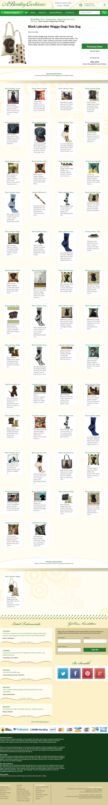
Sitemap (38, 798)
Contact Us (70, 12)
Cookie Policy (39, 796)
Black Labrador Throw (12, 88)
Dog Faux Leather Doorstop (14, 384)
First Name (61, 638)
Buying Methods (55, 12)
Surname (86, 638)
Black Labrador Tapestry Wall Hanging (72, 88)
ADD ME (94, 650)
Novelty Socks (4, 787)
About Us (42, 12)
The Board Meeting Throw (14, 491)
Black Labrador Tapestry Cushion (16, 232)
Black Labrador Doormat (93, 122)
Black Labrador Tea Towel (40, 122)
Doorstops (3, 794)
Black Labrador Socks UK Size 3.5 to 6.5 (72, 192)
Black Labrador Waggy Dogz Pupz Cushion (73, 491)
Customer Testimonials (42, 787)
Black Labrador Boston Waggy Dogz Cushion (20, 416)
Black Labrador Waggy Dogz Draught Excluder (74, 161)
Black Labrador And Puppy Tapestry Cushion (74, 306)
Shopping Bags (51, 19)
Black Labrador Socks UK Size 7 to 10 (71, 122)
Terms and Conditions (42, 794)
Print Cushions (4, 798)
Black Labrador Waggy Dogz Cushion (17, 345)
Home (33, 12)
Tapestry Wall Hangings (23, 793)
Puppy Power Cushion (39, 88)
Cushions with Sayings (23, 801)
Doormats (19, 785)
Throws (19, 787)
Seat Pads (3, 791)
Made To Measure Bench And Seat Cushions (24, 796)
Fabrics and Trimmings (23, 799)
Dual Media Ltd (97, 798)
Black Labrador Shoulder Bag (69, 453)
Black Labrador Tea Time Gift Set (16, 453)
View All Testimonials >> (40, 722)
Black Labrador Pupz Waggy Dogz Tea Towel (20, 306)
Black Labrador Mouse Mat (14, 122)
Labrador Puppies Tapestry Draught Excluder (74, 345)
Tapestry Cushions (5, 789)
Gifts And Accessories (23, 791)
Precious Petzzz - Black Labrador (96, 232)
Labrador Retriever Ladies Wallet (43, 384)
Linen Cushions (4, 796)
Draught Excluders (5, 793)
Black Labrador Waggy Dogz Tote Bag (18, 576)
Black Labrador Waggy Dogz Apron (44, 270)
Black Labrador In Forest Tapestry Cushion (19, 161)
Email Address (62, 646)
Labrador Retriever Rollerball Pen (43, 192)
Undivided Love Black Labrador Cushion (45, 523)
